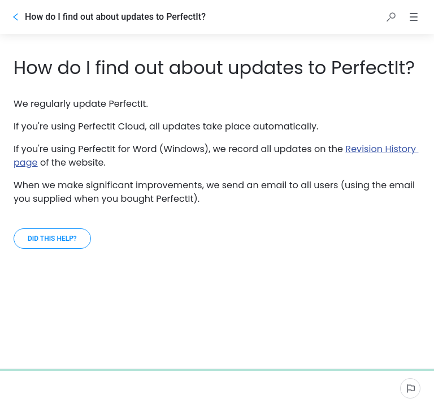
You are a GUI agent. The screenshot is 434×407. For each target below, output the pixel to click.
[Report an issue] (410, 388)
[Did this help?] (52, 238)
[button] (391, 17)
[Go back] (16, 17)
